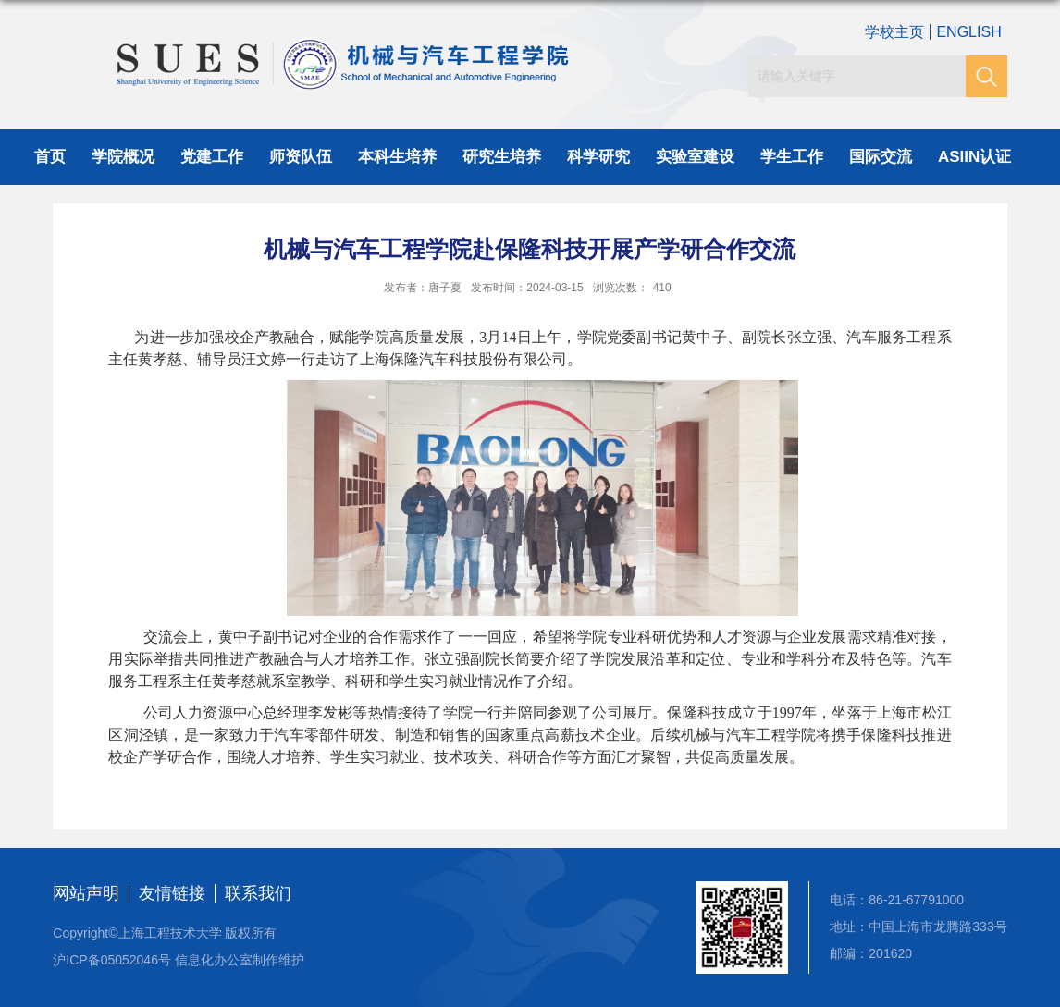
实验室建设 (695, 157)
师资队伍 (300, 157)
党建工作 (211, 157)
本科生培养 (397, 157)
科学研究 (598, 157)
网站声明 (86, 893)
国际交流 (880, 157)
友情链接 (172, 893)
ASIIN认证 (974, 157)
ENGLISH (968, 32)
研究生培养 (501, 157)
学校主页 (894, 32)
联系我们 (258, 893)
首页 (50, 157)
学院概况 (123, 157)
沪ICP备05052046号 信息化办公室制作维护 (178, 959)
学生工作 (791, 157)
